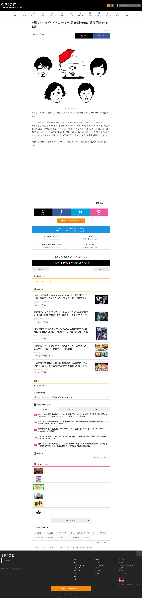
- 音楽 (74, 559)
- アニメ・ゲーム (78, 570)
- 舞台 (74, 562)
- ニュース (99, 562)
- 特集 (97, 573)
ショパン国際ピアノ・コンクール (81, 533)
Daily (45, 409)
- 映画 (74, 579)
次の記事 (103, 269)
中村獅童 (62, 537)
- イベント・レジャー (79, 565)
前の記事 (38, 269)
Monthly (97, 409)
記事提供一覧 (123, 562)
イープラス (36, 547)
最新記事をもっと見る (100, 458)
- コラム (98, 570)
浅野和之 (102, 533)
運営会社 (121, 559)
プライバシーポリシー (125, 573)
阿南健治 (50, 537)
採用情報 (121, 568)
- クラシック (76, 568)
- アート (75, 573)
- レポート (99, 568)
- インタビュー (100, 565)
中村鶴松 (86, 537)
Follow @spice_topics (51, 239)
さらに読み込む (77, 520)
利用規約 (121, 570)
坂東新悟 (49, 533)
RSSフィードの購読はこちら (72, 220)
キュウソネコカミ (42, 281)
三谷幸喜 (39, 537)
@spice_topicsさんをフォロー (11, 569)
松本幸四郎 (61, 533)
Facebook (8, 561)
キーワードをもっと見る (100, 542)
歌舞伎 (38, 533)
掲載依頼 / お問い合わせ (126, 565)
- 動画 (97, 559)
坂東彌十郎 (74, 537)
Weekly (71, 409)
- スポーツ (76, 576)
